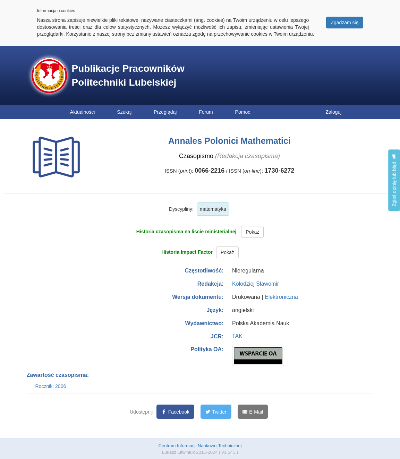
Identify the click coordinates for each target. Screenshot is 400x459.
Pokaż (252, 232)
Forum (206, 112)
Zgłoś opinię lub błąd (394, 180)
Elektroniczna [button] (281, 297)
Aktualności (82, 112)
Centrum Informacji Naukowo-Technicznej (200, 445)
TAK (237, 336)
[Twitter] (216, 412)
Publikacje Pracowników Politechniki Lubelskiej (128, 75)
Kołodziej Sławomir (255, 284)
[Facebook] (175, 412)
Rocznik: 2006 (50, 386)
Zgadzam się (344, 22)
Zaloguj (334, 112)
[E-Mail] (253, 412)
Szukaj (124, 112)
